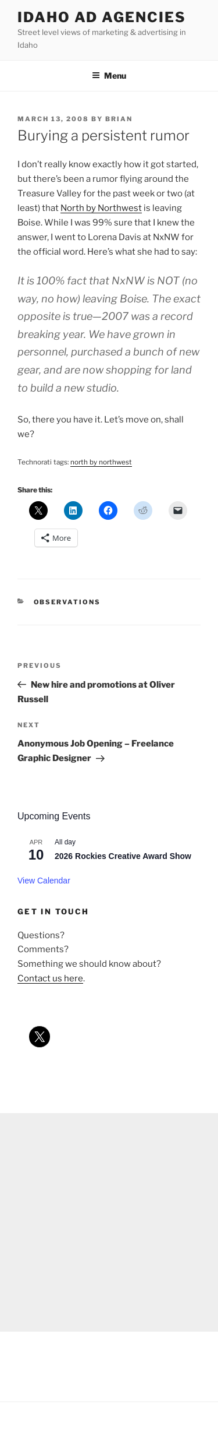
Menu (109, 75)
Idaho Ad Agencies (101, 17)
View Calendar (43, 880)
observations (67, 602)
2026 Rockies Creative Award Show (123, 856)
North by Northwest (101, 208)
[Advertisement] (109, 1222)
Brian (119, 119)
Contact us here (50, 978)
